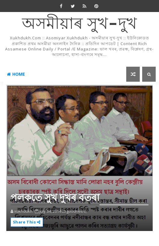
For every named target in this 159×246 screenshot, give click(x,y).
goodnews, (76, 211)
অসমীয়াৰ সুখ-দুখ (79, 24)
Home (16, 74)
